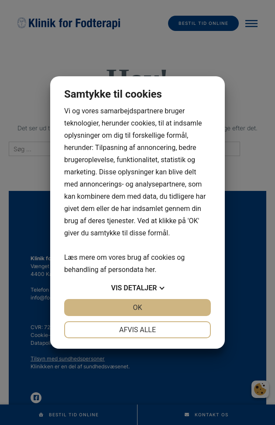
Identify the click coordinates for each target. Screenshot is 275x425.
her (150, 269)
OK (137, 307)
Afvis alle (137, 330)
